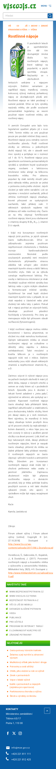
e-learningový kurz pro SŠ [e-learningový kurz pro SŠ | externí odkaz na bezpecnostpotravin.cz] (25, 630)
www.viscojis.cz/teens (22, 596)
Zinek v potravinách (20, 675)
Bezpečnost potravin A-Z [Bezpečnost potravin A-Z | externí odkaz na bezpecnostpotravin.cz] (23, 600)
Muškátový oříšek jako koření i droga (28, 662)
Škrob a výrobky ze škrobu (23, 696)
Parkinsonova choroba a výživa (25, 691)
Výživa (34, 30)
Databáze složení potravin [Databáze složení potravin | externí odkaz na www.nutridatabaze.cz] (25, 609)
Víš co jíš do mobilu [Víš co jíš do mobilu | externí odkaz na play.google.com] (21, 604)
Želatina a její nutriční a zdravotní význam (26, 656)
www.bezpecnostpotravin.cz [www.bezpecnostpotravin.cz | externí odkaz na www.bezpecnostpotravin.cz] (26, 591)
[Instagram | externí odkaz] (20, 733)
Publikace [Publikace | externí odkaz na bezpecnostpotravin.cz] (15, 617)
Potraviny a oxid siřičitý (22, 666)
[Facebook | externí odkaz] (8, 733)
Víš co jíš (17, 26)
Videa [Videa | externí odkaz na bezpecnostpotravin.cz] (12, 613)
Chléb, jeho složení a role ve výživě (27, 671)
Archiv (34, 26)
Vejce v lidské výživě (20, 680)
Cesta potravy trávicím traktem (25, 650)
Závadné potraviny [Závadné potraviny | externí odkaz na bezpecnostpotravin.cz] (20, 635)
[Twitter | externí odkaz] (14, 733)
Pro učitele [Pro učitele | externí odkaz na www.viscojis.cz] (16, 622)
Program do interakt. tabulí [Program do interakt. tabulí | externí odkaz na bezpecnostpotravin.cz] (26, 626)
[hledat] (28, 15)
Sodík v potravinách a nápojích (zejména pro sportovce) (25, 685)
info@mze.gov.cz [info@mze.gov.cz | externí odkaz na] (18, 747)
